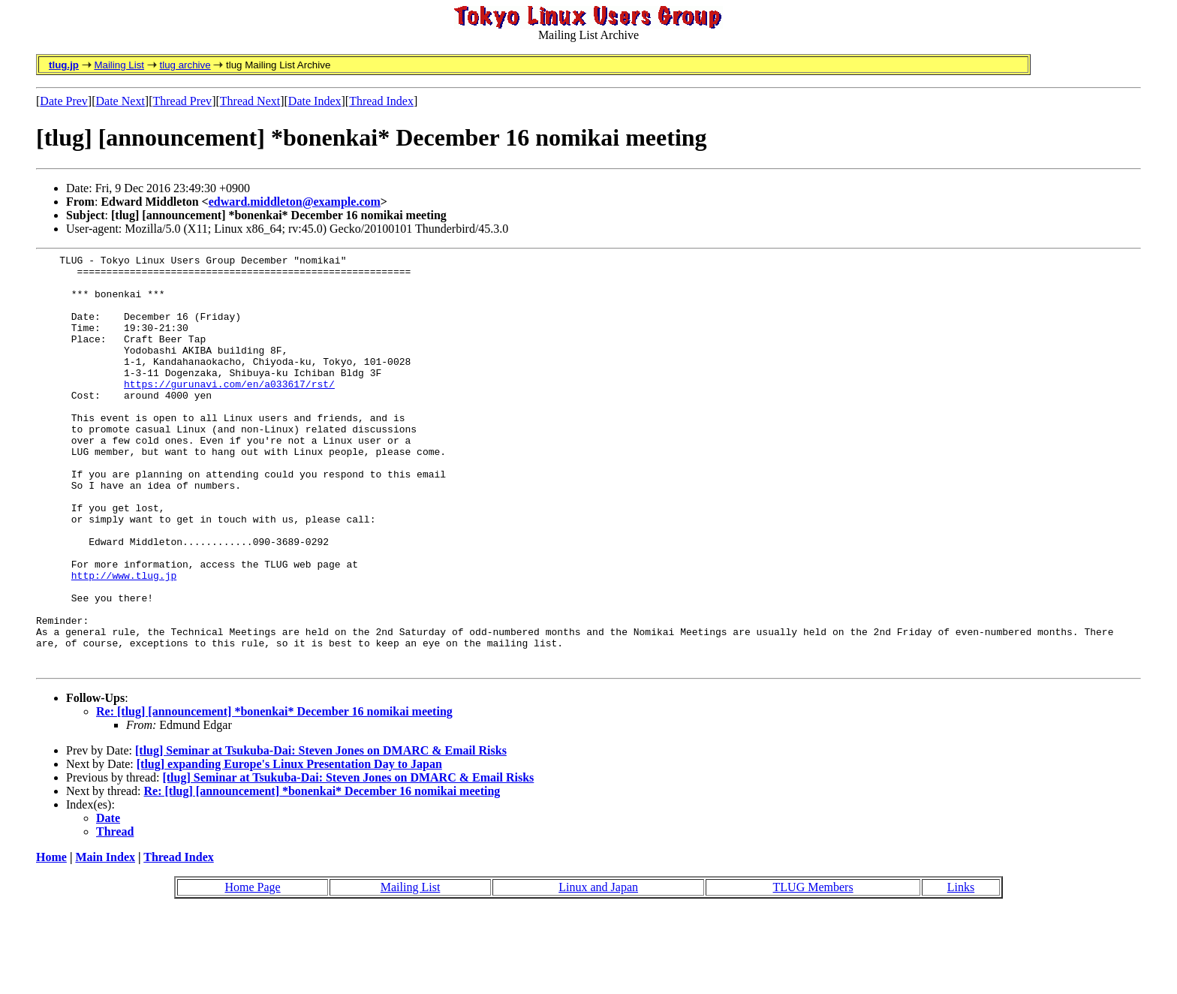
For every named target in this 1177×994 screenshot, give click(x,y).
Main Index (105, 940)
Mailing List (119, 65)
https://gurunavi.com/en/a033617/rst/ (229, 410)
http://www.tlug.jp (123, 640)
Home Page (252, 970)
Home (51, 940)
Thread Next (250, 101)
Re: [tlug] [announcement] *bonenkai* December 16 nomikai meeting (274, 794)
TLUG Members (813, 970)
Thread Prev (182, 101)
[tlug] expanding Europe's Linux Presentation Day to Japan (289, 847)
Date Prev (64, 101)
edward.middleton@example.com (295, 201)
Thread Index (381, 101)
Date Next (120, 101)
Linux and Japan (598, 970)
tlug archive (184, 65)
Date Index (315, 101)
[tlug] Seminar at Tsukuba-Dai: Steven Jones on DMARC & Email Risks (321, 833)
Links (960, 970)
